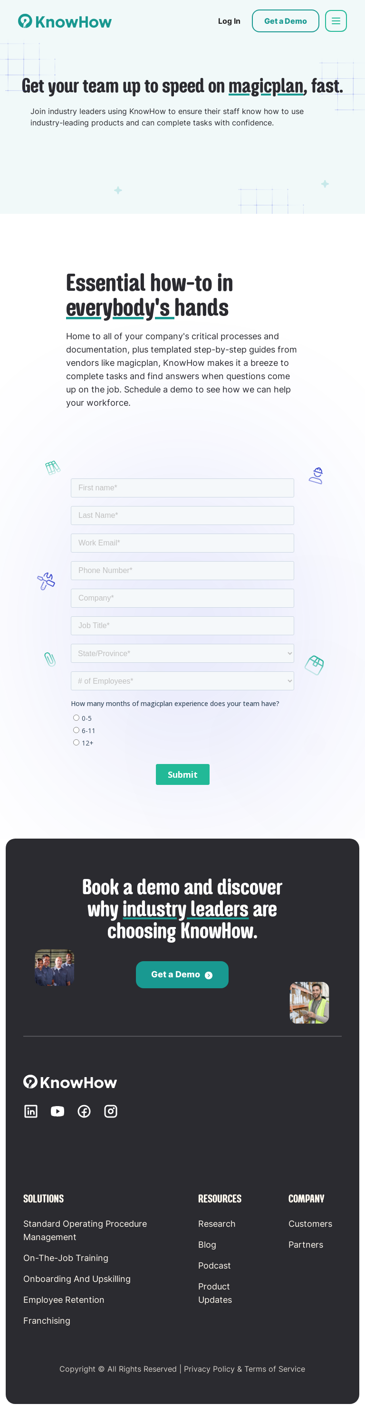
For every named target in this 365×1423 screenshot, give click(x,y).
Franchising (46, 1321)
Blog (207, 1245)
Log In (229, 21)
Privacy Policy (209, 1369)
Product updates (215, 1293)
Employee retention (64, 1300)
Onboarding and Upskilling (77, 1279)
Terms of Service (274, 1369)
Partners (305, 1245)
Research (217, 1224)
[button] (336, 21)
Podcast (214, 1265)
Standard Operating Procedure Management (85, 1230)
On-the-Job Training (65, 1258)
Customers (310, 1224)
